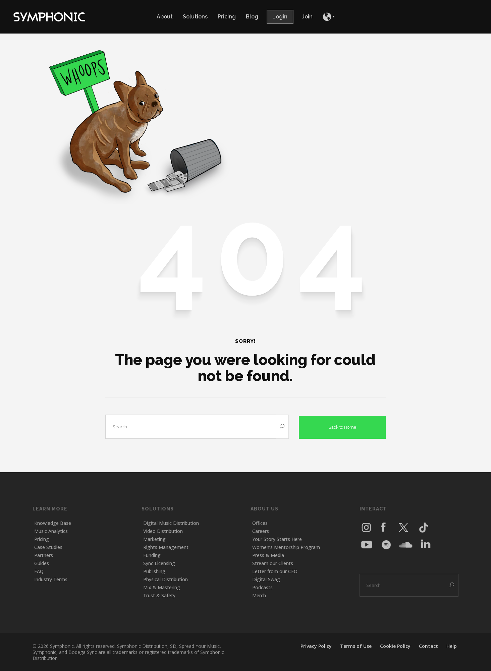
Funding (152, 555)
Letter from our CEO (274, 571)
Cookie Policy (395, 646)
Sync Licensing (159, 563)
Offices (260, 523)
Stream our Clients (272, 563)
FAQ (39, 571)
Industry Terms (50, 579)
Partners (43, 555)
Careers (260, 531)
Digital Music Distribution (171, 523)
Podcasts (262, 587)
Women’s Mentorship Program (286, 547)
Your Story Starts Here (277, 539)
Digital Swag (266, 579)
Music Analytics (51, 531)
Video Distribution (163, 531)
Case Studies (48, 547)
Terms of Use (356, 646)
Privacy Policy (316, 646)
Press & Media (268, 555)
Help (451, 646)
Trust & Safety (159, 595)
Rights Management (165, 547)
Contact (428, 646)
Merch (259, 595)
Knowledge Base (52, 523)
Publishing (154, 571)
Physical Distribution (165, 579)
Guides (41, 563)
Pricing (41, 539)
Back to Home (342, 425)
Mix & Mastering (161, 587)
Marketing (154, 539)
